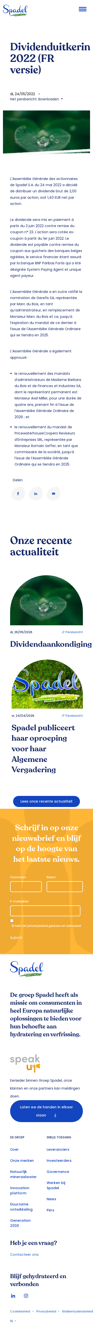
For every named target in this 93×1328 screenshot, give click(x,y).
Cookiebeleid (20, 1311)
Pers (50, 1210)
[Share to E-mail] (53, 494)
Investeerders (59, 1160)
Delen (18, 480)
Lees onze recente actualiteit (46, 801)
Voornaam (18, 877)
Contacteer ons (24, 1254)
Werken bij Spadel (56, 1185)
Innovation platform (19, 1190)
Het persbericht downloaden (35, 99)
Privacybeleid (46, 1311)
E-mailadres (19, 901)
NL (12, 1321)
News (51, 1199)
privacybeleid (38, 926)
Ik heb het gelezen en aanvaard (46, 926)
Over (14, 1149)
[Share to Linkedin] (36, 494)
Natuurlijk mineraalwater (23, 1174)
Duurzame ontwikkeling (21, 1207)
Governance (58, 1171)
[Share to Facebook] (18, 494)
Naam (51, 877)
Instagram (26, 1295)
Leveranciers (58, 1149)
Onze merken (22, 1160)
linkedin (13, 1295)
